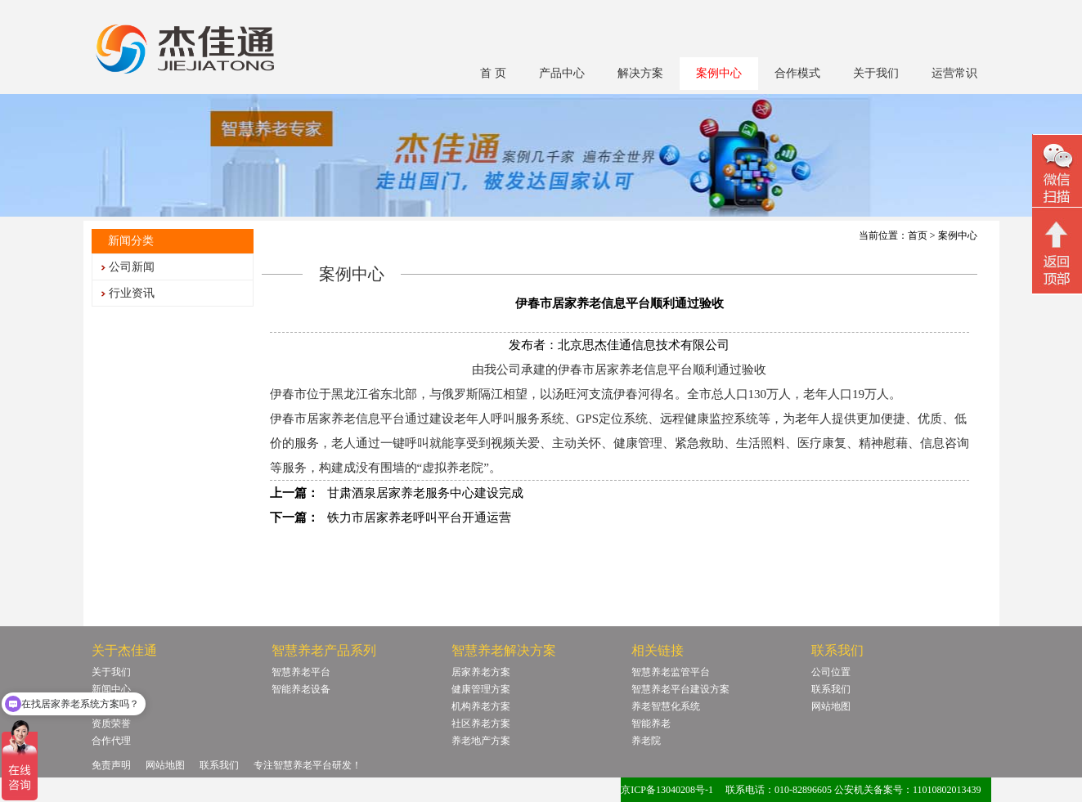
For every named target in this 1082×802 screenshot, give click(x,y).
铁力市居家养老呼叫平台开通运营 (419, 517)
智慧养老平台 (301, 672)
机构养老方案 (480, 706)
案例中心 (719, 73)
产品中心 (562, 73)
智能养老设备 (301, 689)
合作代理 (111, 740)
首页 (917, 235)
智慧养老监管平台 (670, 672)
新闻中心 (111, 689)
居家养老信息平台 (356, 418)
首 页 (493, 73)
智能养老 (651, 723)
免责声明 (111, 765)
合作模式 (797, 73)
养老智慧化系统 (665, 706)
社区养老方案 (480, 723)
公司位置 (831, 672)
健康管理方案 (480, 689)
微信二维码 (1057, 173)
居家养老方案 (480, 672)
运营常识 (954, 73)
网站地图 (831, 706)
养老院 (646, 740)
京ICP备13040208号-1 (667, 789)
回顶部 (1057, 252)
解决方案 (640, 73)
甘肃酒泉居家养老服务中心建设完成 (425, 493)
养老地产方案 (480, 740)
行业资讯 (132, 293)
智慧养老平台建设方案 (680, 689)
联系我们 (831, 689)
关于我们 (876, 73)
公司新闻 (132, 267)
